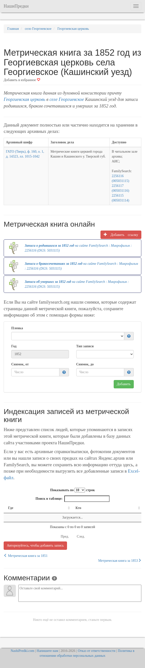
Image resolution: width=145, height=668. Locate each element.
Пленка (17, 328)
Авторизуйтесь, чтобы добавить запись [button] (35, 545)
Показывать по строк (72, 490)
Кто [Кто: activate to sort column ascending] (78, 508)
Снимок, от (20, 364)
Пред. (65, 536)
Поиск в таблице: (72, 499)
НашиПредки (16, 6)
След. (81, 536)
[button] (129, 336)
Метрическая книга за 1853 (119, 560)
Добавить (124, 384)
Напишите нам (47, 651)
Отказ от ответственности (96, 651)
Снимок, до (85, 364)
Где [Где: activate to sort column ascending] (10, 508)
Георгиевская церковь (24, 99)
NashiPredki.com (22, 651)
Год (13, 346)
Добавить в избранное (22, 80)
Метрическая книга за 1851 (26, 556)
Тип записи (85, 346)
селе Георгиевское (66, 99)
